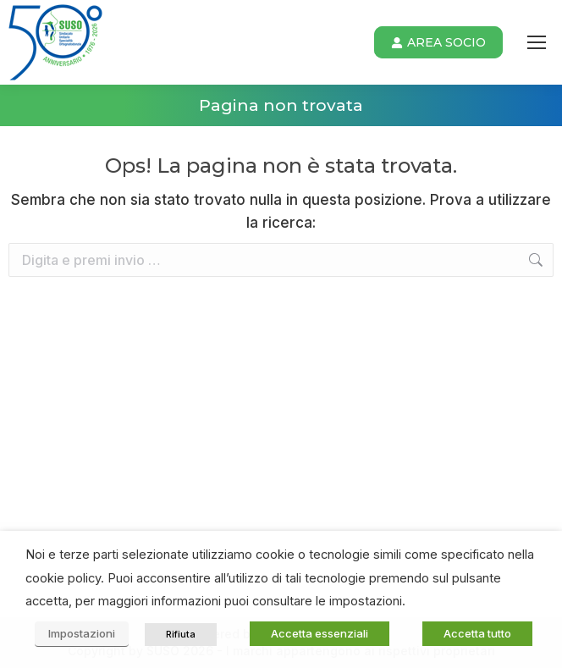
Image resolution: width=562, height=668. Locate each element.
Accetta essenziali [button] (319, 633)
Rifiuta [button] (181, 634)
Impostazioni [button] (81, 633)
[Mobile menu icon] (537, 42)
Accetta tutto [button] (477, 633)
